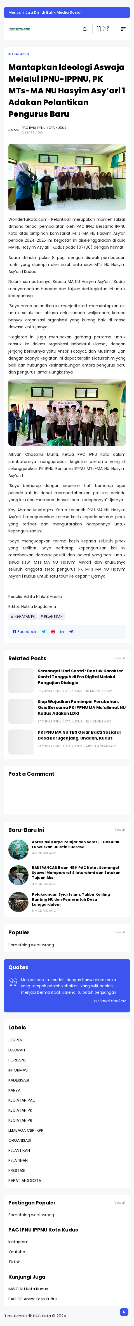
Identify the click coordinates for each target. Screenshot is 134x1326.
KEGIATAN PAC (22, 1100)
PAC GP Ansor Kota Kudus (33, 1299)
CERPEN (15, 1040)
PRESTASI (16, 1170)
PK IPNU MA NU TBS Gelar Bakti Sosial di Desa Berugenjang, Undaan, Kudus (79, 735)
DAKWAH (16, 1050)
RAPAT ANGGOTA (24, 1180)
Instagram (18, 1242)
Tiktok (14, 1262)
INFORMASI (18, 1070)
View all (120, 658)
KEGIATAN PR (20, 1120)
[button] (81, 631)
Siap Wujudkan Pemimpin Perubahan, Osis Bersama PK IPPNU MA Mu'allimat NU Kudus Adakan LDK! (82, 707)
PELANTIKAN (53, 616)
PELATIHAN (18, 1160)
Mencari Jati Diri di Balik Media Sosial (45, 12)
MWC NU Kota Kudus (28, 1289)
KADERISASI (18, 1080)
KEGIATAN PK (18, 54)
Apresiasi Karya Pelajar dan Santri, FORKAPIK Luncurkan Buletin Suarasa (75, 844)
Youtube (16, 1252)
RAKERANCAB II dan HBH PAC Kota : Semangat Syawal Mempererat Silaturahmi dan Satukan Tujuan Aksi (76, 872)
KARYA (14, 1090)
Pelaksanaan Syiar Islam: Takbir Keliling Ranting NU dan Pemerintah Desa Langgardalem (71, 899)
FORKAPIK (17, 1060)
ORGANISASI (19, 1140)
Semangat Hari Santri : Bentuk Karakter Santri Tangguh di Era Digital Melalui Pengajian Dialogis (80, 676)
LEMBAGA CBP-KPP (25, 1130)
